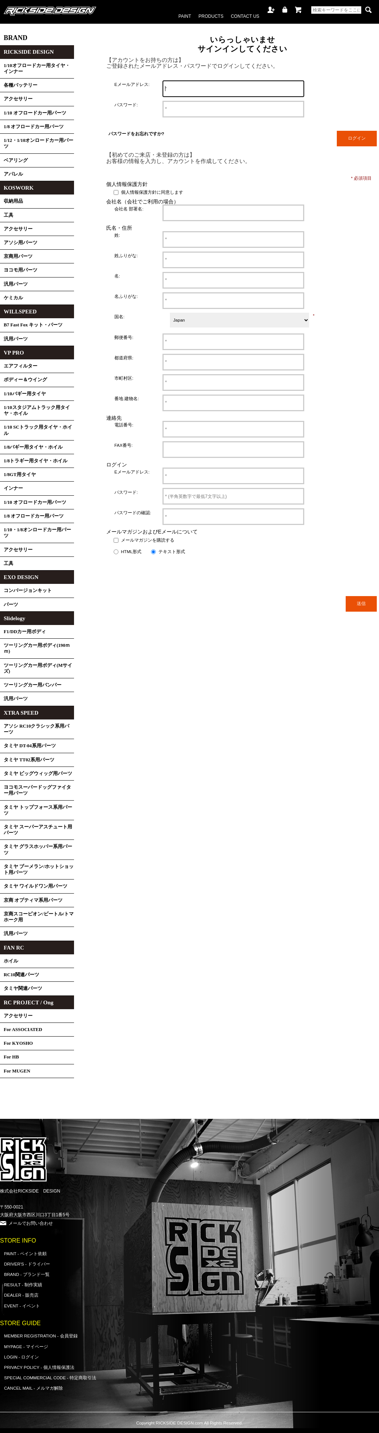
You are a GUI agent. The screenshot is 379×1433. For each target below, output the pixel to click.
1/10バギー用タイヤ (25, 393)
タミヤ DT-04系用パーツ (30, 745)
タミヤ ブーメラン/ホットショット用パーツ (39, 869)
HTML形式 (131, 551)
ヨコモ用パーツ (20, 270)
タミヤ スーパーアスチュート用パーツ (38, 829)
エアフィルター (20, 366)
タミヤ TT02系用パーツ (29, 759)
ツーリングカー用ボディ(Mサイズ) (38, 668)
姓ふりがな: (126, 255)
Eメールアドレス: (132, 84)
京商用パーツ (18, 256)
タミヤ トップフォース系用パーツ (38, 810)
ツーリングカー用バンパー (32, 685)
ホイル (11, 961)
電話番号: (123, 424)
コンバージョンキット (28, 590)
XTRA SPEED (21, 713)
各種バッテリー (20, 85)
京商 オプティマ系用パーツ (33, 900)
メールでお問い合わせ (31, 1223)
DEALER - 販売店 (21, 1295)
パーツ (11, 604)
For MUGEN (17, 1071)
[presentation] (184, 572)
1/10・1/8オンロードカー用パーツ (37, 532)
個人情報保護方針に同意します (152, 192)
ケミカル (13, 297)
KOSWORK (19, 188)
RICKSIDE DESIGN (29, 52)
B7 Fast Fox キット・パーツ (33, 325)
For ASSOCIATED (23, 1029)
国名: (119, 316)
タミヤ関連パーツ (23, 988)
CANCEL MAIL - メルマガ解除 (33, 1388)
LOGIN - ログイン (21, 1356)
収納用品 (13, 201)
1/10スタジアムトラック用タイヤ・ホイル (37, 410)
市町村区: (123, 378)
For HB (11, 1057)
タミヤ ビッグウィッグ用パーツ (38, 773)
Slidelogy (14, 618)
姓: (117, 235)
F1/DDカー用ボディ (25, 631)
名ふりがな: (126, 296)
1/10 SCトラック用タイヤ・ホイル (38, 430)
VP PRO (14, 353)
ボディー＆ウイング (25, 379)
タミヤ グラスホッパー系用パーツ (38, 849)
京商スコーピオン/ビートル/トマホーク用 (39, 916)
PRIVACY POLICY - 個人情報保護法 (39, 1367)
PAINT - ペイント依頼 (25, 1253)
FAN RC (14, 948)
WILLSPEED (20, 312)
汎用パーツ (16, 284)
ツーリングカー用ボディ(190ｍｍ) (37, 648)
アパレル (13, 174)
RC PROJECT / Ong (28, 1002)
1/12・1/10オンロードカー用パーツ (38, 143)
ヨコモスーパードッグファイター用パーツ (37, 790)
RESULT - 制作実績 (23, 1284)
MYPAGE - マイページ (26, 1346)
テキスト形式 (171, 551)
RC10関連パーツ (21, 974)
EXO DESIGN (21, 577)
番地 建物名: (126, 398)
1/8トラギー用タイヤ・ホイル (35, 460)
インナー (13, 488)
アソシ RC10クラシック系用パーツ (36, 729)
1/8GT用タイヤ (20, 474)
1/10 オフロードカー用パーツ (35, 113)
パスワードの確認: (132, 512)
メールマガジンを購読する (147, 540)
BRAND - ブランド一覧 (27, 1274)
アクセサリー (18, 99)
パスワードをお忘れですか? (136, 133)
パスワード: (126, 104)
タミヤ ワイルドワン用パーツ (35, 886)
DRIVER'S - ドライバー (27, 1263)
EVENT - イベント (22, 1305)
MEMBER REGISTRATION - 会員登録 (41, 1335)
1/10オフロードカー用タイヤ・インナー (37, 68)
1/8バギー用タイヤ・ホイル (33, 447)
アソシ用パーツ (20, 242)
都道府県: (123, 357)
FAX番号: (123, 445)
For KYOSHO (18, 1043)
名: (117, 275)
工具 (8, 215)
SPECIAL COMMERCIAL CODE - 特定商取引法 (50, 1377)
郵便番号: (123, 337)
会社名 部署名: (128, 208)
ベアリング (16, 160)
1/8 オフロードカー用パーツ (34, 126)
